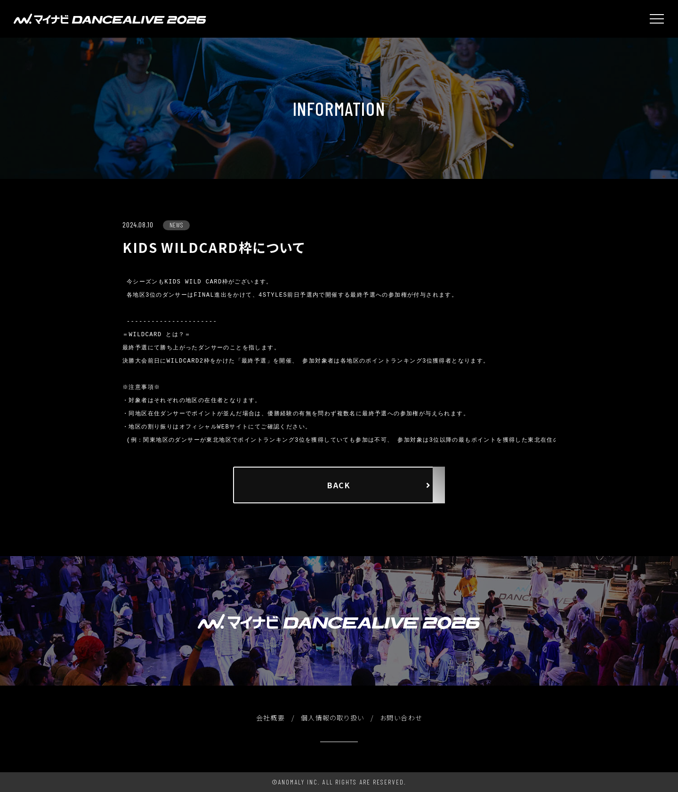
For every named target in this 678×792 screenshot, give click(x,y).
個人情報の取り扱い (332, 717)
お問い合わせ (401, 717)
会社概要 (270, 717)
